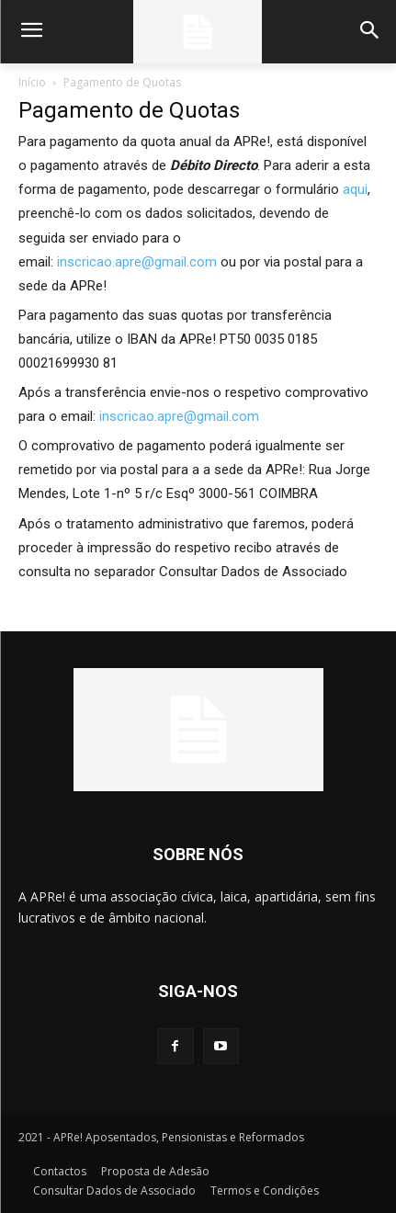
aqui (355, 189)
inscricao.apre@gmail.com (137, 262)
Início (32, 82)
